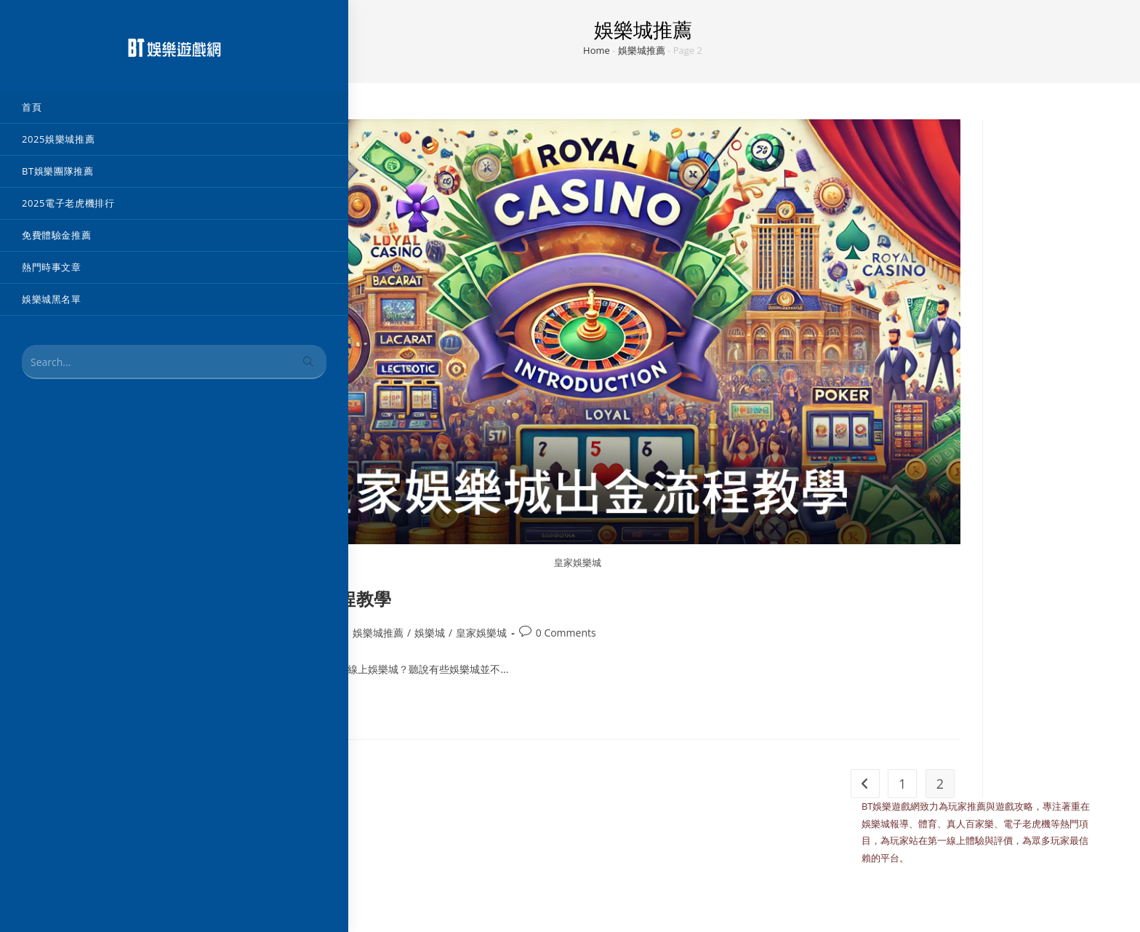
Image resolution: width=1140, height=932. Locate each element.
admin (226, 633)
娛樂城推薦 (641, 50)
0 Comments (566, 633)
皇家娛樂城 (481, 633)
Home (596, 50)
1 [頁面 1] (902, 783)
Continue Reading (252, 707)
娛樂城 (429, 633)
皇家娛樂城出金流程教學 (293, 598)
